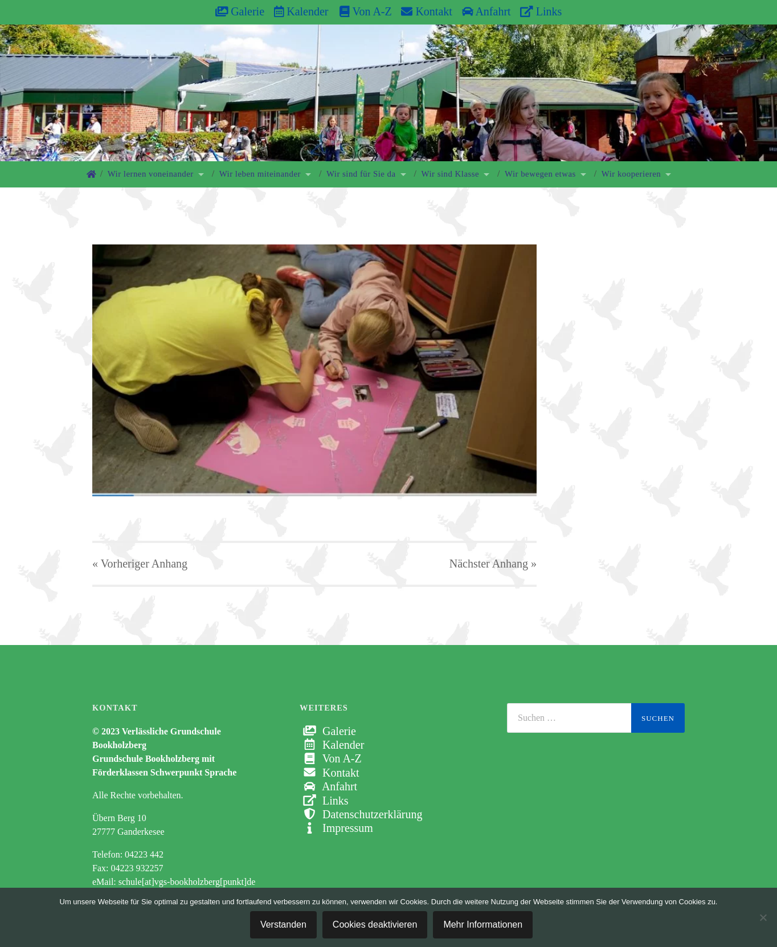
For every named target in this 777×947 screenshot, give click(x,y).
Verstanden (283, 924)
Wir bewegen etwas (540, 173)
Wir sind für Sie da (361, 173)
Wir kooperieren (631, 173)
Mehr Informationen (482, 924)
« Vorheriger (139, 563)
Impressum (336, 828)
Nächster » (493, 563)
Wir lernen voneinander (151, 173)
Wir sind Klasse (451, 173)
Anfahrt (486, 11)
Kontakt (426, 11)
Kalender (301, 11)
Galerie (239, 11)
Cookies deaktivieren (375, 924)
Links (541, 11)
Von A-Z (359, 11)
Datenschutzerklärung (361, 814)
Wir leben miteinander (260, 173)
